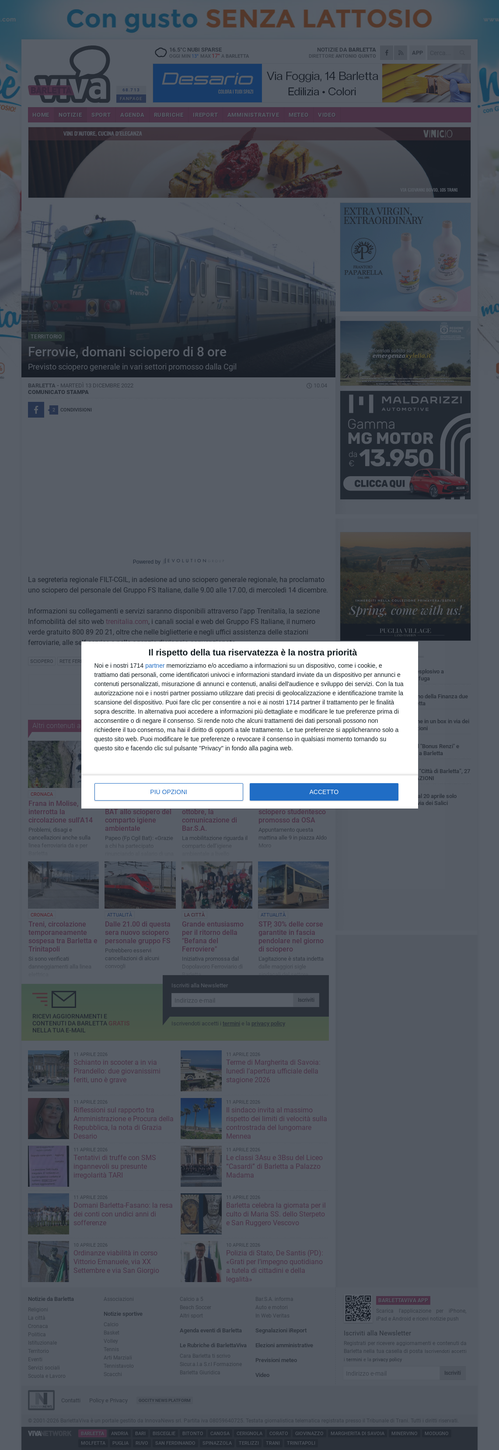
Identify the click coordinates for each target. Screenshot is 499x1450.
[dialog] (249, 725)
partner (154, 665)
